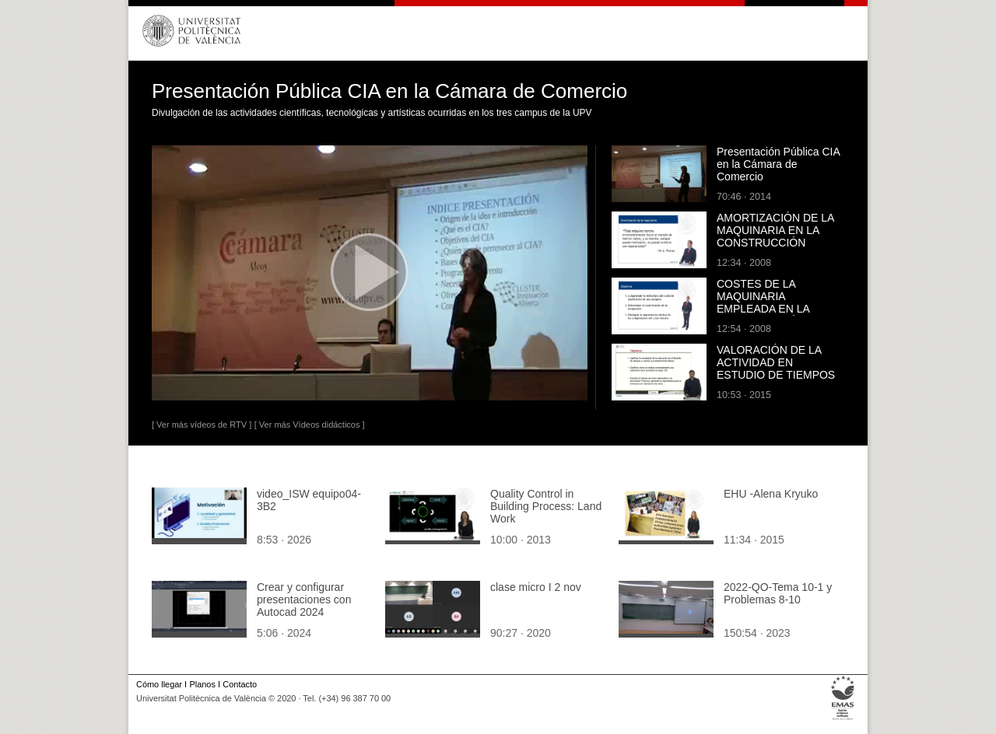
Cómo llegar (159, 684)
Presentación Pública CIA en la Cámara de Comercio (778, 164)
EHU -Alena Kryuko (771, 494)
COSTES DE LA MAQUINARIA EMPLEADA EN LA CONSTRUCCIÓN (763, 302)
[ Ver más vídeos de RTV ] (201, 424)
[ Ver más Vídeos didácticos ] (309, 424)
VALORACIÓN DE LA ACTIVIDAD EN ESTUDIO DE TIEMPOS (776, 362)
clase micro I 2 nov (535, 587)
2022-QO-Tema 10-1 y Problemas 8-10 (778, 593)
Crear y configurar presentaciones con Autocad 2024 (304, 599)
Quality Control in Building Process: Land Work (545, 506)
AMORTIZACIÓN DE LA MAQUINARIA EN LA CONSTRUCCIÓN (775, 230)
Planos (202, 684)
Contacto (240, 684)
